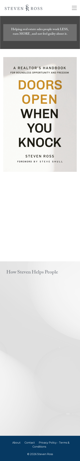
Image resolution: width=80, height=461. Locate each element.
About (16, 442)
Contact (30, 442)
